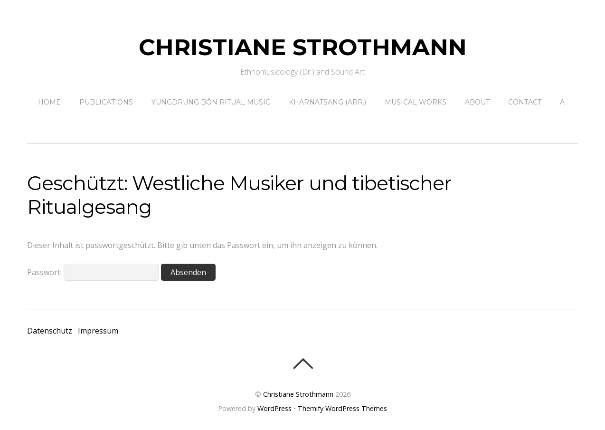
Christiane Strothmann (298, 394)
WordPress (274, 408)
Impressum (98, 330)
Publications (106, 102)
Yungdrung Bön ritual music (210, 102)
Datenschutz (49, 330)
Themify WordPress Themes (342, 408)
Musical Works (415, 102)
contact (524, 102)
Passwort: (93, 272)
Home (49, 102)
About (477, 102)
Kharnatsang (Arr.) (327, 102)
